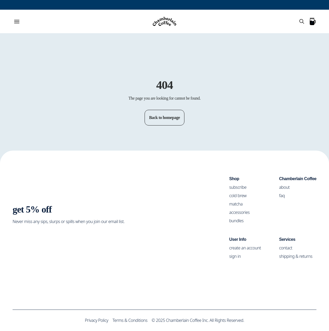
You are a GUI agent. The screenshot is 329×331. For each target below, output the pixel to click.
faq (283, 195)
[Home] (164, 21)
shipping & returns (296, 255)
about (285, 186)
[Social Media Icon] (17, 238)
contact (287, 247)
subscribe (240, 186)
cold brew (240, 195)
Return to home (164, 92)
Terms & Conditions (129, 320)
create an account (247, 247)
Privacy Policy (95, 320)
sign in (237, 255)
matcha (238, 203)
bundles (238, 220)
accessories (241, 211)
